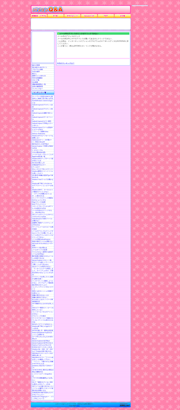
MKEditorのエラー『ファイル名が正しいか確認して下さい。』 (42, 358)
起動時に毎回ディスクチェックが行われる (42, 224)
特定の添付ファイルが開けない (42, 241)
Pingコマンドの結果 (39, 202)
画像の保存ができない (39, 297)
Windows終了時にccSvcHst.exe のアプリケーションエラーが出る (42, 185)
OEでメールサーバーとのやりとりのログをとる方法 (43, 215)
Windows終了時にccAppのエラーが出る (42, 327)
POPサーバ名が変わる (39, 248)
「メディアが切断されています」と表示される (42, 195)
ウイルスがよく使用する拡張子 (42, 252)
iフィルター (36, 167)
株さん (34, 74)
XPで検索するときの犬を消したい (43, 304)
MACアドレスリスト (39, 204)
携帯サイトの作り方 (39, 76)
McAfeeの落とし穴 (38, 163)
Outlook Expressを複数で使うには (42, 114)
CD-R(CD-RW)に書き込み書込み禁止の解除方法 (43, 371)
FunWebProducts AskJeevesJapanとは (42, 102)
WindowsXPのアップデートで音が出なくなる (42, 159)
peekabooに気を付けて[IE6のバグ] (42, 367)
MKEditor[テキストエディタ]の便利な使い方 (42, 354)
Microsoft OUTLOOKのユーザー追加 (42, 244)
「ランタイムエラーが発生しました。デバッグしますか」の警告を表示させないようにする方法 (42, 271)
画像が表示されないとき (40, 295)
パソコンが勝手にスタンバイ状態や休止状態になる (42, 389)
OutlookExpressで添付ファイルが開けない (42, 220)
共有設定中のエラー (39, 165)
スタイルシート (72, 16)
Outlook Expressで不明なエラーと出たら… (42, 124)
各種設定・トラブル (39, 16)
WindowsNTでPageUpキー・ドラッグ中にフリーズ (43, 398)
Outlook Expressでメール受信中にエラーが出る (42, 128)
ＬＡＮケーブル (37, 150)
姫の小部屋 (36, 65)
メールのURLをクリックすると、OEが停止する (42, 211)
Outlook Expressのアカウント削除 (42, 110)
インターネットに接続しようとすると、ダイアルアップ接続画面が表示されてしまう (42, 283)
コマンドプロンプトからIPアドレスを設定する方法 (42, 207)
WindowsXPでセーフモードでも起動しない (42, 137)
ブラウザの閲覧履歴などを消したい (42, 379)
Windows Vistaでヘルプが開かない (42, 180)
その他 (122, 16)
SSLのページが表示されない (41, 266)
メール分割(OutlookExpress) (41, 239)
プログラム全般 (37, 69)
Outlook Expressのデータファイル (42, 118)
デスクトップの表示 (39, 316)
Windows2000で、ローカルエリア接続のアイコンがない (42, 191)
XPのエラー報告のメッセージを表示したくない (43, 309)
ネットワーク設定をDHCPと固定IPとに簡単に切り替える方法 (42, 97)
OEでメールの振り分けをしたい (43, 386)
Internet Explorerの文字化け (41, 341)
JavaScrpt (89, 16)
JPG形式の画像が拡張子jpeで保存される (42, 176)
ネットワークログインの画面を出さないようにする (42, 199)
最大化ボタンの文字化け (40, 144)
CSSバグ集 (35, 80)
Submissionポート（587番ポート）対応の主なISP (42, 141)
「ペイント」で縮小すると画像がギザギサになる (42, 362)
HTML (56, 16)
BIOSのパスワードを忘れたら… (43, 324)
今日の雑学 (36, 71)
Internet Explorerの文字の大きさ (42, 343)
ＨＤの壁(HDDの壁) (39, 152)
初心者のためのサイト (39, 67)
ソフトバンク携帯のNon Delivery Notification (40, 133)
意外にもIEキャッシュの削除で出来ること (42, 292)
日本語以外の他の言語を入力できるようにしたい (42, 393)
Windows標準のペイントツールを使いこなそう (42, 172)
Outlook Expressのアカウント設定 (42, 106)
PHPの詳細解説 (37, 78)
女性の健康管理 (37, 86)
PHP (106, 16)
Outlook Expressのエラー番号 (41, 121)
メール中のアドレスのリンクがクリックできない (42, 236)
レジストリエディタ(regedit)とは (42, 375)
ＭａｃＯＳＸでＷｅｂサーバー (42, 169)
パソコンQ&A (47, 9)
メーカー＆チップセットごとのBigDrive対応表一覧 (42, 155)
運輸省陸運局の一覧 (39, 84)
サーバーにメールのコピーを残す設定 (42, 228)
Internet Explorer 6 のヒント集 (42, 260)
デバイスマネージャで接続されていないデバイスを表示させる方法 (42, 320)
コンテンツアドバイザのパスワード (42, 288)
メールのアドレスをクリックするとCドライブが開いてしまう (42, 232)
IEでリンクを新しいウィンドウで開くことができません (42, 263)
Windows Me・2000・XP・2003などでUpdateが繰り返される (42, 350)
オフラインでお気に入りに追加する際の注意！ (42, 278)
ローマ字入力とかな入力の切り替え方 (42, 338)
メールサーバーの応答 (39, 250)
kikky (78, 406)
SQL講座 (35, 82)
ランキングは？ (37, 88)
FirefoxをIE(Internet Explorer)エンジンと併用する (42, 333)
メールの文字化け (38, 254)
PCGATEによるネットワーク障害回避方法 (42, 300)
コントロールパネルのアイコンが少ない (42, 313)
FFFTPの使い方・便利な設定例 (42, 330)
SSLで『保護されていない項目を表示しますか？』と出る (42, 383)
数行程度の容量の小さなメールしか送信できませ (42, 257)
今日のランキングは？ (65, 63)
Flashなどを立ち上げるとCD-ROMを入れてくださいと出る (42, 346)
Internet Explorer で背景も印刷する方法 (42, 147)
